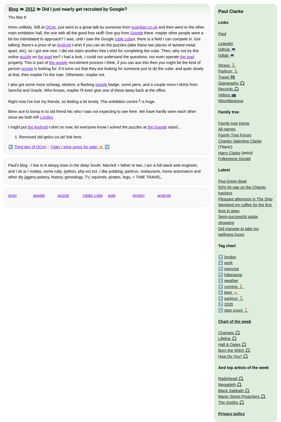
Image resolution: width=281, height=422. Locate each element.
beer (228, 292)
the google (58, 62)
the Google (157, 127)
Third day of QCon (30, 147)
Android (64, 45)
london (138, 195)
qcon (12, 195)
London (46, 117)
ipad (111, 195)
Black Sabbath (231, 391)
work (228, 263)
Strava (224, 65)
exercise (231, 269)
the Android (38, 127)
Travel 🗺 (226, 77)
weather (231, 280)
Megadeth (227, 384)
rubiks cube (93, 195)
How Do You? (230, 356)
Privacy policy (231, 414)
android (164, 195)
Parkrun (225, 71)
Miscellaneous (230, 101)
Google (136, 33)
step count (233, 310)
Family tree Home (233, 123)
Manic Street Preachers (238, 396)
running (230, 286)
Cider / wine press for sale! (74, 147)
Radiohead (227, 378)
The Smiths (228, 402)
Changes (226, 333)
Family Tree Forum (234, 135)
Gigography (228, 83)
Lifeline (224, 338)
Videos (224, 95)
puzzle (25, 57)
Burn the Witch (231, 350)
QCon (51, 27)
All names (226, 129)
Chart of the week (234, 321)
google (27, 68)
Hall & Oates (229, 344)
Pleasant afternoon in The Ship (245, 199)
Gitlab (223, 55)
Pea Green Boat (232, 181)
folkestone (233, 275)
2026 (228, 304)
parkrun (231, 298)
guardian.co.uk (144, 27)
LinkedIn (225, 43)
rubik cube (124, 39)
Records (225, 89)
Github (224, 49)
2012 (30, 9)
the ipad (45, 57)
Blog (13, 9)
